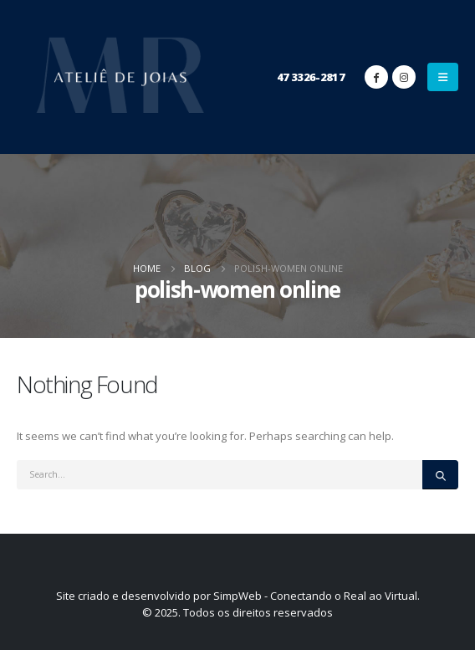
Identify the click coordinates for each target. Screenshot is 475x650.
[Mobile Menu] (442, 77)
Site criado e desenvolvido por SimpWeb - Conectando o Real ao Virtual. (238, 595)
